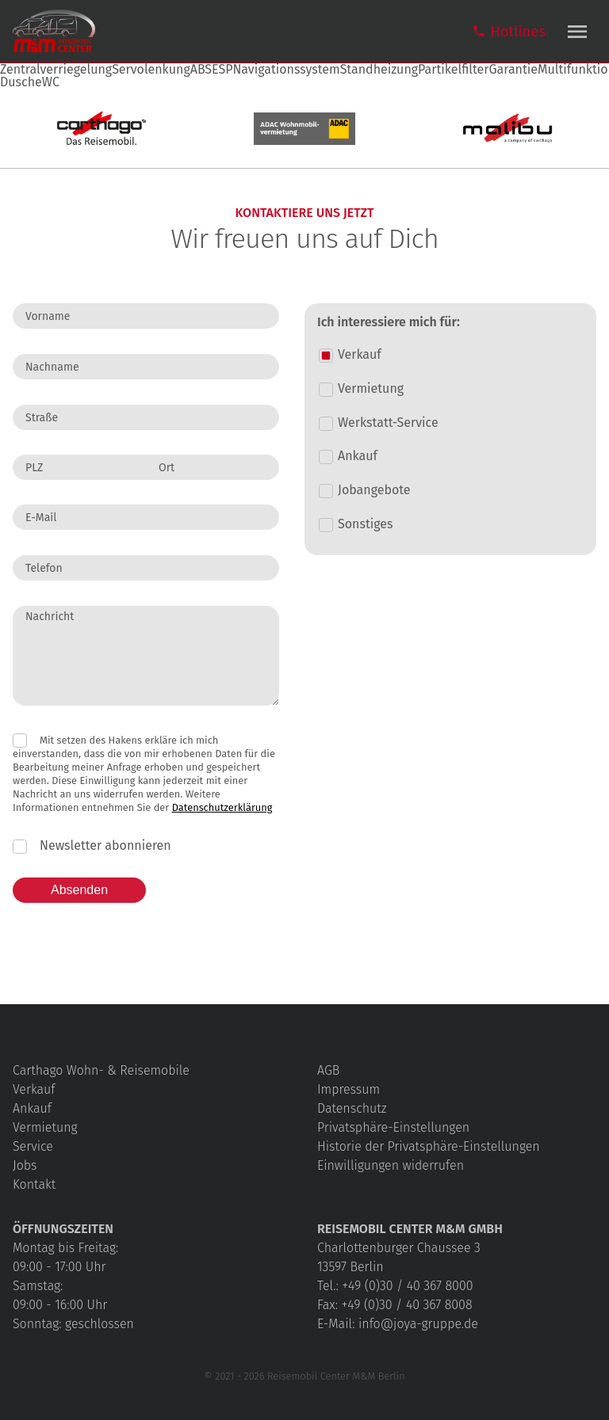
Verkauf (34, 1089)
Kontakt (34, 1184)
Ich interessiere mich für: (388, 322)
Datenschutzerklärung (222, 807)
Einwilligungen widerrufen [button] (390, 1165)
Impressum (348, 1089)
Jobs (25, 1165)
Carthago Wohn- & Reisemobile (101, 1070)
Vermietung (45, 1127)
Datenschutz (351, 1108)
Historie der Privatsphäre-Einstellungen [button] (428, 1146)
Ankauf (32, 1108)
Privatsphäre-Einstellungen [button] (393, 1127)
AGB (328, 1070)
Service (33, 1146)
